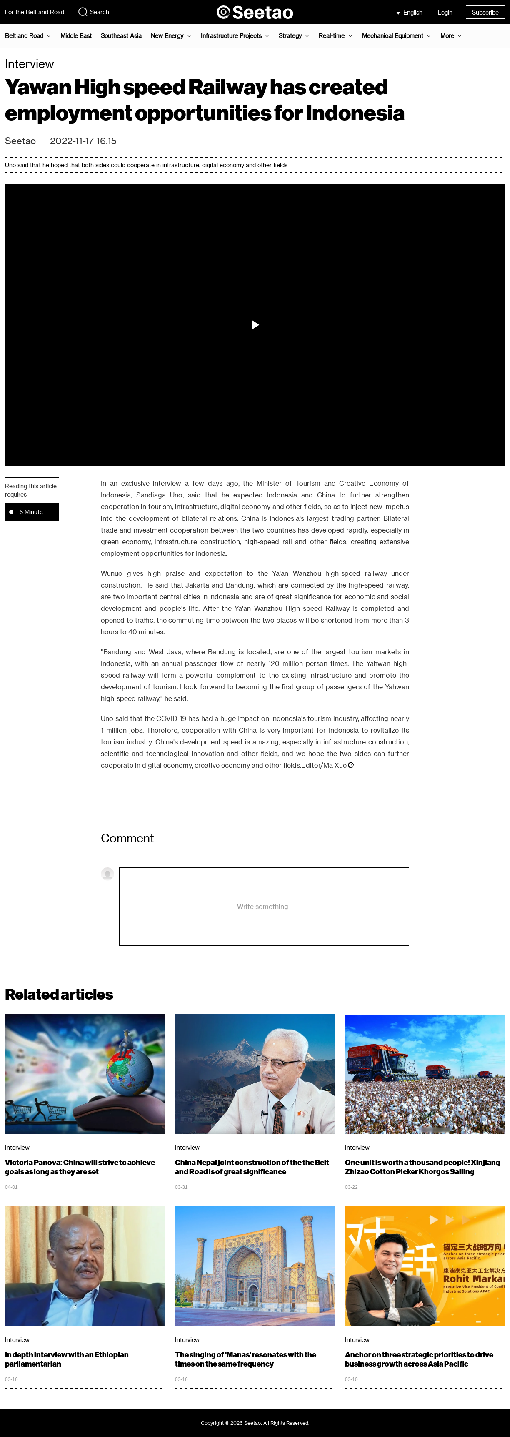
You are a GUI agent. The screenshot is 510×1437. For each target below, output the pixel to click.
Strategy (290, 36)
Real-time (332, 36)
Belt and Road (24, 36)
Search (93, 12)
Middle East (76, 36)
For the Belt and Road (34, 11)
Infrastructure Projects (231, 36)
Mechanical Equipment (392, 36)
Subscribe (485, 12)
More (447, 36)
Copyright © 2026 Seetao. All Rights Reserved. (255, 1423)
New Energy (167, 36)
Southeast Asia (121, 36)
